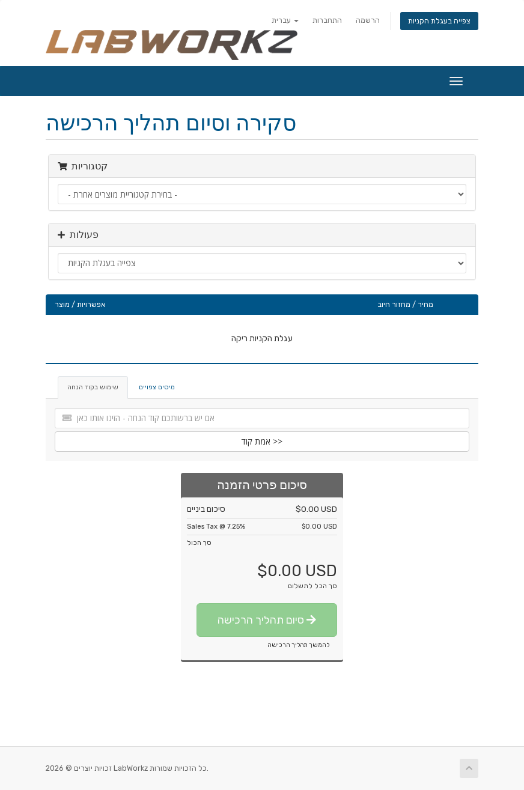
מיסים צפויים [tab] (157, 387)
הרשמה (368, 20)
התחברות (327, 20)
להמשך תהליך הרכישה (298, 645)
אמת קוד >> (262, 441)
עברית (285, 20)
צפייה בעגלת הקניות (439, 20)
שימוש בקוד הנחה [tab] (92, 387)
